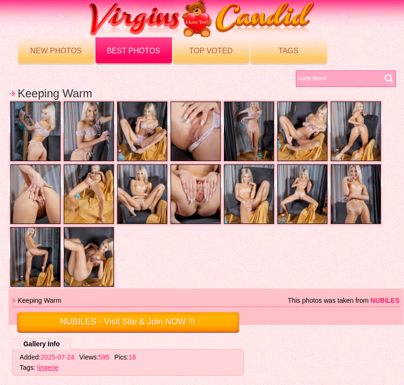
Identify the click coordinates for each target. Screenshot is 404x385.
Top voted (211, 51)
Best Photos (133, 51)
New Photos (56, 51)
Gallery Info (41, 344)
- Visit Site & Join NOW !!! (128, 321)
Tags (288, 51)
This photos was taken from (344, 300)
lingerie (48, 367)
